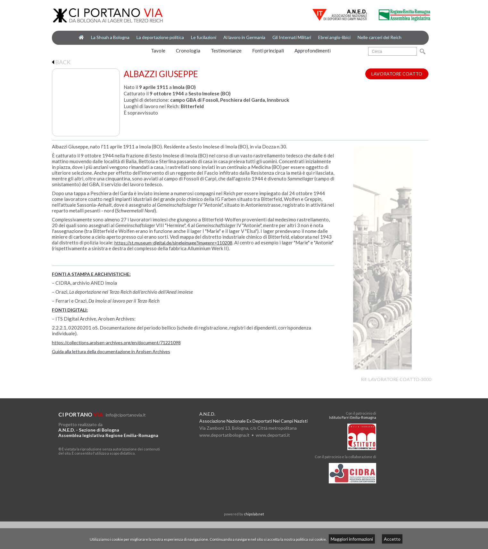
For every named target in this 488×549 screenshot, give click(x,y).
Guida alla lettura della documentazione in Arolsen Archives (111, 351)
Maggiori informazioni (352, 539)
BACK (61, 62)
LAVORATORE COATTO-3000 (399, 379)
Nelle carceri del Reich (379, 37)
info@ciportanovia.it (126, 415)
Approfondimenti (312, 50)
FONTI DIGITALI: (70, 310)
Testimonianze (226, 50)
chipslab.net (254, 514)
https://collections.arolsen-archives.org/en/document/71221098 (116, 342)
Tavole (158, 50)
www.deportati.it (273, 435)
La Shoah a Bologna (110, 37)
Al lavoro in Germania (244, 37)
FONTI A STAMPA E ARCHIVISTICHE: (91, 274)
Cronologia (188, 50)
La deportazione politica (160, 37)
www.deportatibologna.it (224, 435)
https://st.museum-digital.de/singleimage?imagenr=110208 (173, 242)
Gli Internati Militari (291, 37)
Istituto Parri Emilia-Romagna (352, 417)
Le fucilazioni (203, 37)
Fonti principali (268, 50)
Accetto (392, 539)
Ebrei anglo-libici (334, 37)
